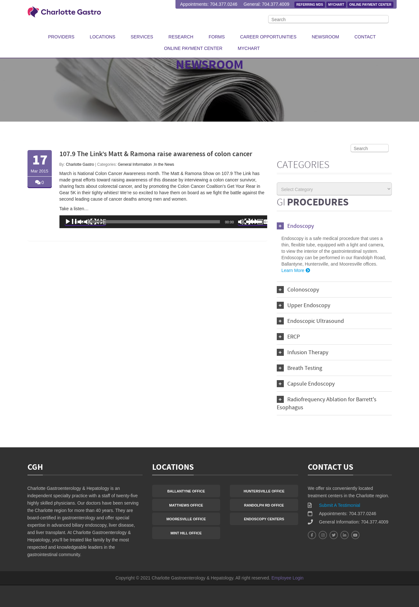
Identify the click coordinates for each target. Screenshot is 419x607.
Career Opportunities (268, 36)
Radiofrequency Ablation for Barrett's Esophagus (326, 403)
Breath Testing (299, 367)
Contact (365, 36)
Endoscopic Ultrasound (310, 320)
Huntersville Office (264, 491)
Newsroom (325, 36)
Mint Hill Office (186, 533)
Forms (217, 36)
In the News (164, 164)
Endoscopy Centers (264, 519)
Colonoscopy (298, 289)
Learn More (296, 270)
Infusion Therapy (302, 352)
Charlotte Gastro (80, 164)
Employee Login (287, 577)
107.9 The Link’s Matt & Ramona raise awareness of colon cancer (155, 154)
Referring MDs (309, 4)
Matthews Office (186, 505)
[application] (163, 221)
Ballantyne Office (186, 491)
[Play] (85, 222)
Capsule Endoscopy (306, 383)
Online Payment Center (370, 4)
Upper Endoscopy (303, 305)
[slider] (154, 221)
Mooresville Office (186, 519)
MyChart (336, 4)
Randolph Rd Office (264, 505)
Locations (102, 36)
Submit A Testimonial (339, 505)
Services (142, 36)
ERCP (288, 336)
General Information (135, 164)
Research (180, 36)
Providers (61, 36)
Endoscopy (295, 225)
